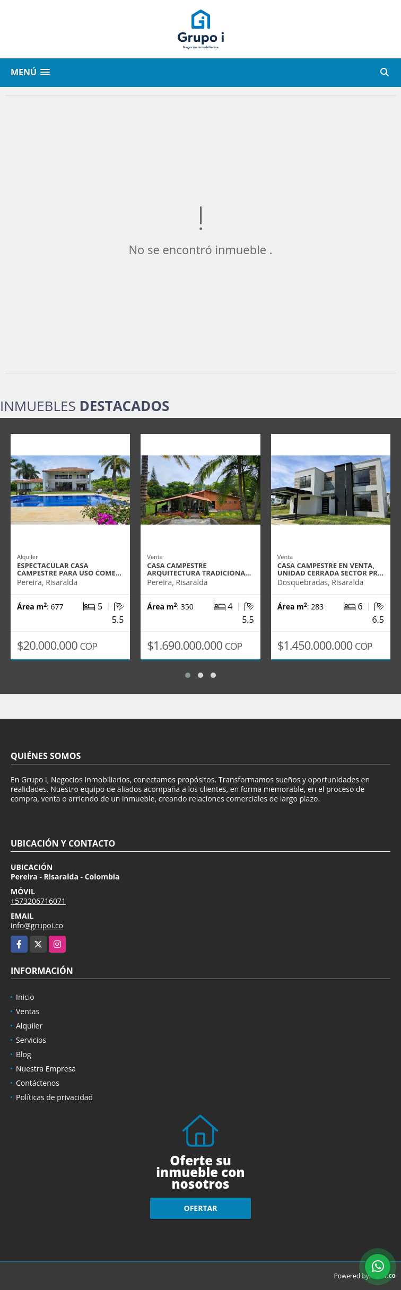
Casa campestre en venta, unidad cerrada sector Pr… (330, 569)
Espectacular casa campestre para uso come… (69, 569)
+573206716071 (38, 901)
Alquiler (29, 1026)
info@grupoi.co (37, 925)
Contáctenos (37, 1083)
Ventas (27, 1011)
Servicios (31, 1040)
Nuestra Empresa (46, 1069)
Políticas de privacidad (54, 1097)
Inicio (25, 997)
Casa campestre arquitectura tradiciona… (199, 569)
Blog (23, 1054)
